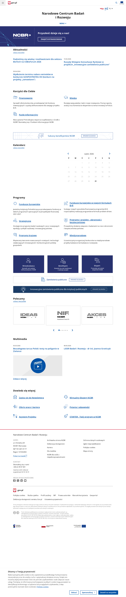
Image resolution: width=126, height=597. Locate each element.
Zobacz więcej (20, 441)
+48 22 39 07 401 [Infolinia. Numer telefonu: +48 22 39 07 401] (19, 529)
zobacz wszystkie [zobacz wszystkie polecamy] (19, 343)
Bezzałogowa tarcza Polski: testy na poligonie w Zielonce (36, 412)
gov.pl (18, 552)
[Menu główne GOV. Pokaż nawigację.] (3, 3)
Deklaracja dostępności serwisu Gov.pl (27, 561)
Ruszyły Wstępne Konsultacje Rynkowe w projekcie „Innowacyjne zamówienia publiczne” (87, 84)
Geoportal (93, 557)
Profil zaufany (46, 557)
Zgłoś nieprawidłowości (92, 506)
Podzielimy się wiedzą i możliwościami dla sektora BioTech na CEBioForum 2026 (37, 81)
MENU (63, 23)
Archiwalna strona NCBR (56, 502)
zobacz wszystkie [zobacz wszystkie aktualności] (18, 53)
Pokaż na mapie (20, 518)
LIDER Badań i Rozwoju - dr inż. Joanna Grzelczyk (87, 410)
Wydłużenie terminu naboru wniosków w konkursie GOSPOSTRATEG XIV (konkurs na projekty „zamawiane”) (33, 118)
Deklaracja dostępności (56, 506)
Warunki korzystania (80, 557)
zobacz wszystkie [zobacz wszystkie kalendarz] (18, 189)
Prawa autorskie (64, 557)
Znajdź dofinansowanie (51, 39)
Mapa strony (88, 513)
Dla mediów (51, 513)
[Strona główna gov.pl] (12, 3)
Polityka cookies (89, 509)
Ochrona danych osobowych (94, 502)
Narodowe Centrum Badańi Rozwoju (63, 15)
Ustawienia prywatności (53, 561)
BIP (54, 557)
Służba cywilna (33, 557)
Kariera (50, 509)
